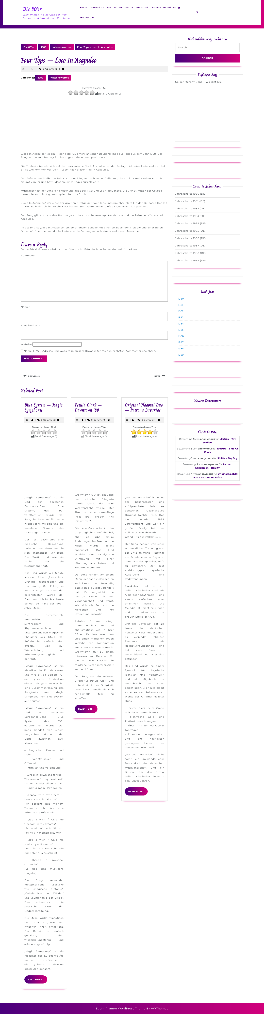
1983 (181, 317)
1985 (181, 329)
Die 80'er (32, 9)
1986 (181, 336)
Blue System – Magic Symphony (43, 407)
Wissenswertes (124, 7)
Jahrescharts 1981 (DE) (190, 201)
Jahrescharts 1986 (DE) (190, 238)
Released (142, 7)
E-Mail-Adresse (31, 325)
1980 (181, 298)
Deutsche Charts (100, 7)
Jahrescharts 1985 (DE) (190, 230)
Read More (37, 981)
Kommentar (30, 255)
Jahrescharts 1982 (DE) (190, 208)
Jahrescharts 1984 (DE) (190, 223)
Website (26, 344)
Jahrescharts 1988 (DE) (190, 253)
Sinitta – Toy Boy (227, 458)
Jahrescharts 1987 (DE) (190, 245)
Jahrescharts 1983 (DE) (190, 215)
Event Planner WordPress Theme (121, 1008)
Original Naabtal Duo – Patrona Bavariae (144, 407)
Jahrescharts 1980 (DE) (190, 193)
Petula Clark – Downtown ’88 (88, 407)
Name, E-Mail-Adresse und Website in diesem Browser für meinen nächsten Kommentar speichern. (90, 350)
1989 (43, 47)
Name (25, 306)
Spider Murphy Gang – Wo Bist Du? (199, 81)
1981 (180, 304)
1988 (181, 348)
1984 (181, 323)
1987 (181, 342)
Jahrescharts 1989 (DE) (190, 260)
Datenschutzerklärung (165, 7)
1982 (181, 311)
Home (83, 7)
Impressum (86, 17)
